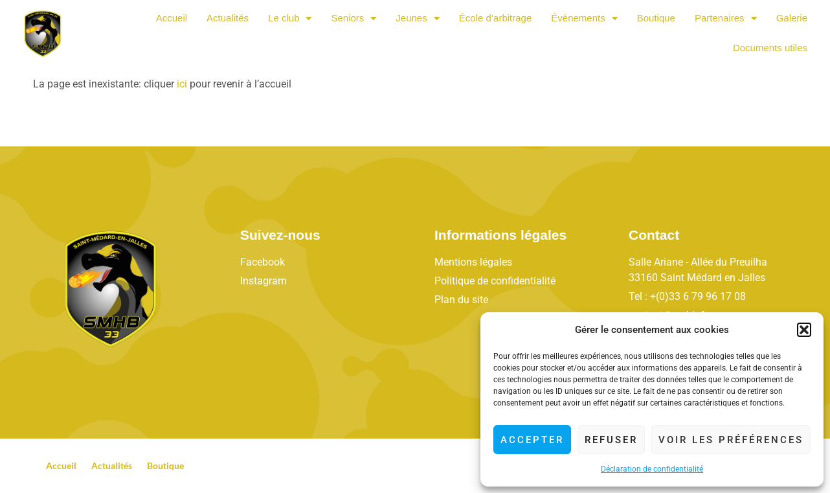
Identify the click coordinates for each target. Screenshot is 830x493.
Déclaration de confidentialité (652, 469)
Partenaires (726, 18)
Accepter (532, 440)
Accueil (171, 17)
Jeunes (417, 18)
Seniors (353, 18)
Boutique (656, 17)
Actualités (228, 17)
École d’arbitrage (495, 17)
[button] (804, 329)
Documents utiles (770, 47)
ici (182, 84)
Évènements (584, 18)
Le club (289, 18)
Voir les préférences (730, 440)
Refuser (611, 440)
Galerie (791, 17)
